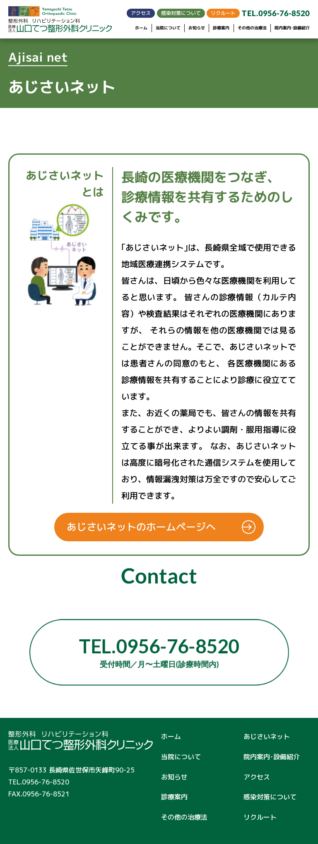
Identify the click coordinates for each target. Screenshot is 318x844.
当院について (168, 28)
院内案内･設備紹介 (292, 28)
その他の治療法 (252, 28)
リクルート (223, 13)
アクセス (141, 13)
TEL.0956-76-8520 (276, 13)
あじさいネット (266, 736)
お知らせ (196, 28)
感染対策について (181, 13)
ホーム (141, 28)
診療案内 (221, 28)
